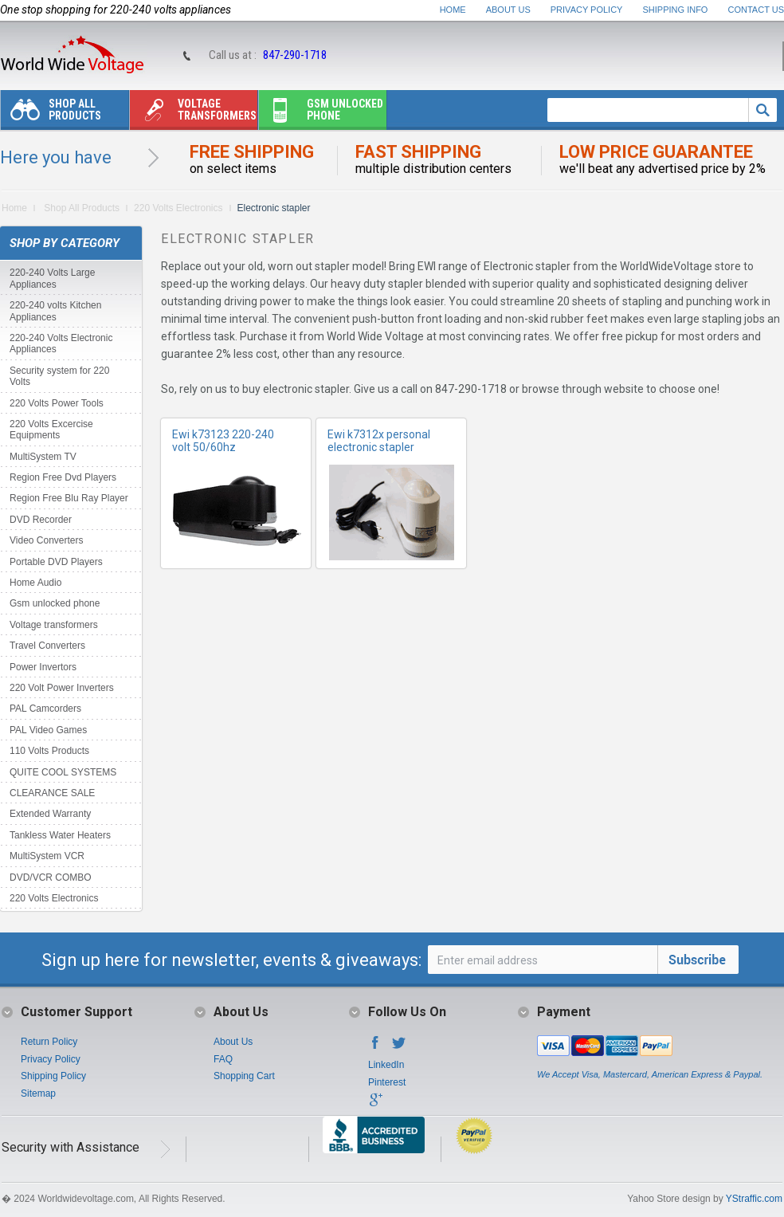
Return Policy (49, 1041)
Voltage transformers (193, 113)
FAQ (223, 1059)
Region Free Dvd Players (63, 477)
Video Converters (47, 540)
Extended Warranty (50, 813)
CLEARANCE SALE (52, 793)
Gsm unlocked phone (321, 113)
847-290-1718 (295, 55)
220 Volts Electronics (178, 208)
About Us (508, 9)
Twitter (399, 1047)
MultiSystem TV (43, 456)
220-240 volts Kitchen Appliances (55, 311)
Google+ (375, 1104)
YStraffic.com (754, 1198)
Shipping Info (675, 9)
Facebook (375, 1047)
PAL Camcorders (45, 708)
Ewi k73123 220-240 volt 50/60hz (223, 440)
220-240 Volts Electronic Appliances (61, 343)
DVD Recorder (41, 519)
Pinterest (387, 1082)
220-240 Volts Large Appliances (52, 278)
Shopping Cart (244, 1076)
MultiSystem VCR (47, 856)
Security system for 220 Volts (59, 376)
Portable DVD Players (56, 561)
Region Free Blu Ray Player (69, 498)
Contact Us (756, 9)
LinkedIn (386, 1064)
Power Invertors (43, 667)
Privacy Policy (587, 9)
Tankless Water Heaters (60, 835)
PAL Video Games (48, 730)
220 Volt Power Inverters (62, 687)
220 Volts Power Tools (57, 403)
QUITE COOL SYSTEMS (63, 772)
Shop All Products (51, 113)
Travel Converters (47, 645)
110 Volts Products (49, 750)
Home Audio (35, 582)
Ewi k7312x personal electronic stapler (378, 440)
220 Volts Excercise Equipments (51, 429)
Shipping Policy (53, 1076)
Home (453, 9)
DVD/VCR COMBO (51, 877)
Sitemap (38, 1093)
